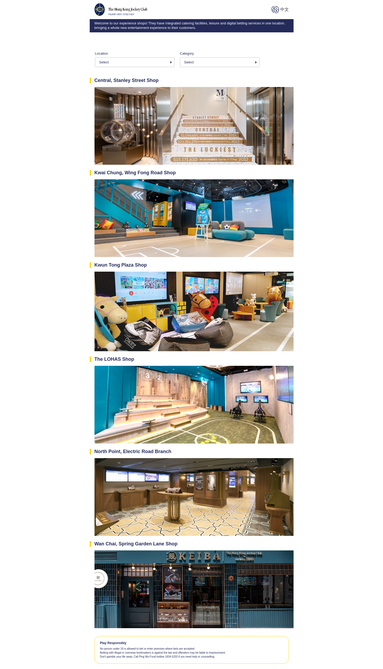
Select (104, 62)
